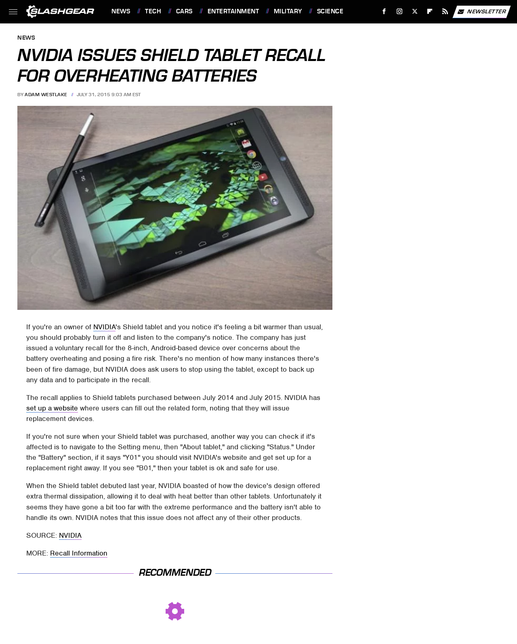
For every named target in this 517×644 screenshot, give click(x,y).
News (120, 11)
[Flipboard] (430, 11)
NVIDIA (104, 326)
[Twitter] (414, 11)
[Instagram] (400, 11)
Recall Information (78, 553)
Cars (184, 11)
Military (288, 11)
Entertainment (233, 11)
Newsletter (481, 11)
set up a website (52, 408)
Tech (153, 11)
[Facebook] (384, 11)
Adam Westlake (46, 94)
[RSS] (445, 11)
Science (330, 11)
